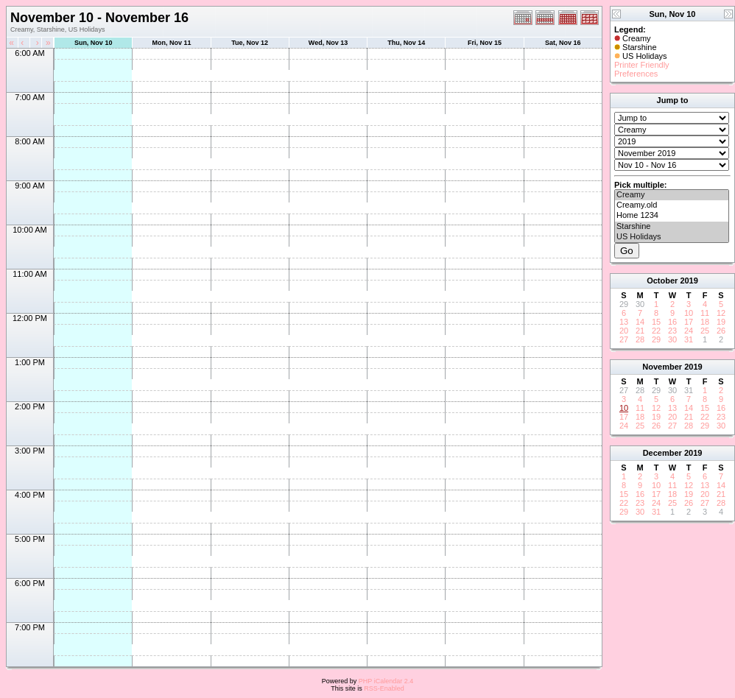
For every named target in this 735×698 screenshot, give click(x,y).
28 (640, 339)
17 (688, 321)
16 (672, 321)
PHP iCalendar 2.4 (386, 681)
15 (656, 321)
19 (721, 321)
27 (623, 339)
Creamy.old (671, 205)
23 (672, 330)
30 (672, 339)
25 (704, 330)
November (662, 366)
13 (623, 321)
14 (640, 321)
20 (623, 330)
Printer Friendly (641, 64)
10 (688, 313)
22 (656, 330)
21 (640, 330)
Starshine (671, 227)
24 (688, 330)
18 (704, 321)
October (662, 280)
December (662, 452)
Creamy (671, 195)
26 (721, 330)
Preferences (636, 73)
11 (704, 313)
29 (656, 339)
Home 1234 (671, 216)
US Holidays (671, 237)
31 (688, 339)
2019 (688, 280)
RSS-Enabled (384, 688)
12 (721, 313)
